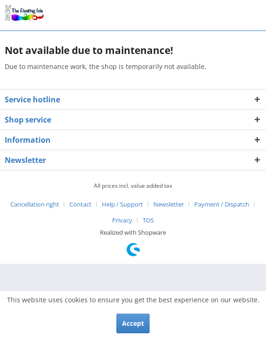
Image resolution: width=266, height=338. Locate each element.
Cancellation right (34, 204)
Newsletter (168, 204)
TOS (148, 220)
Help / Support (122, 204)
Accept (133, 323)
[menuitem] (38, 204)
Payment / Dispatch (221, 204)
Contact (80, 204)
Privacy (122, 220)
